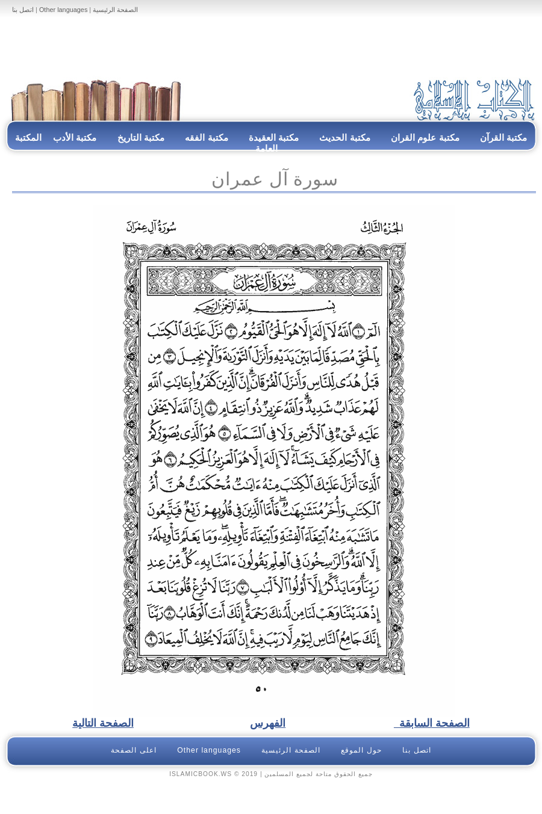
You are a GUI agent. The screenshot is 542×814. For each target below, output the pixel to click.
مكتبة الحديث (344, 137)
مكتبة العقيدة (272, 137)
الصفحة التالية (103, 723)
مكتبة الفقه (205, 137)
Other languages (63, 9)
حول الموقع (361, 750)
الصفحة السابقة (432, 723)
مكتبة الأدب (74, 137)
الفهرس (267, 723)
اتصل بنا (23, 9)
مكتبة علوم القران (425, 137)
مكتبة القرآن (503, 137)
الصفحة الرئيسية (115, 9)
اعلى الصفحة (133, 750)
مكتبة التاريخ (140, 137)
